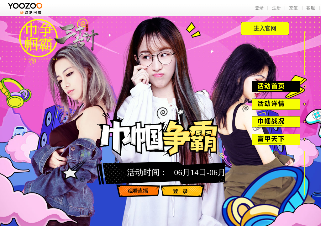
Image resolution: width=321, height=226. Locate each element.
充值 (293, 8)
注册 (276, 8)
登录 (259, 8)
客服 (310, 8)
